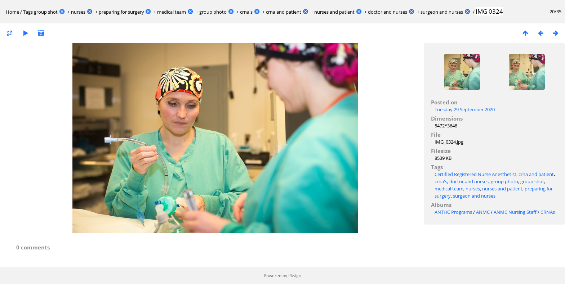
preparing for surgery (121, 12)
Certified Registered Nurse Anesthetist (475, 174)
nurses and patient (334, 12)
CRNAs (547, 212)
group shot (46, 12)
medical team (171, 12)
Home (12, 12)
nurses (78, 12)
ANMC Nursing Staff (515, 212)
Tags (28, 12)
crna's (246, 12)
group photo (213, 12)
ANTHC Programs (453, 212)
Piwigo (294, 275)
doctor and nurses (387, 12)
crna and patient (283, 12)
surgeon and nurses (442, 12)
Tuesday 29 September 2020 (465, 109)
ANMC (483, 212)
